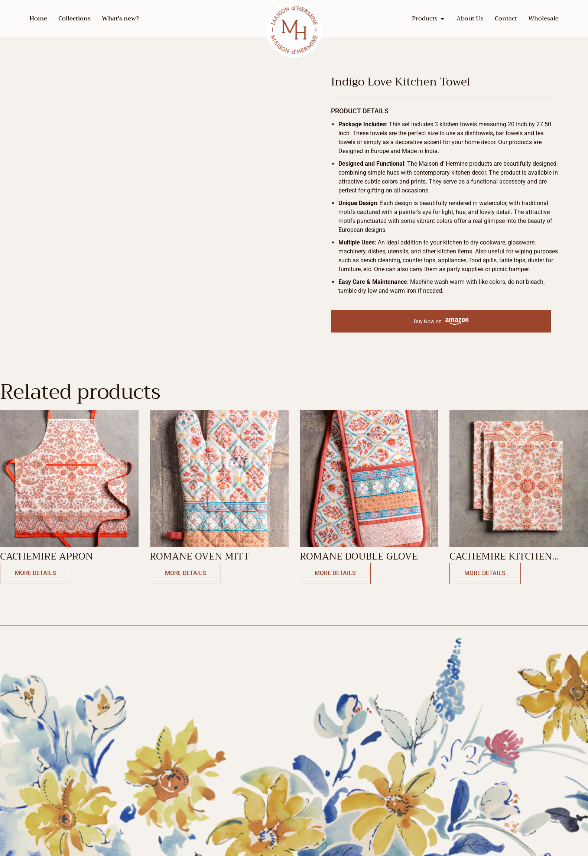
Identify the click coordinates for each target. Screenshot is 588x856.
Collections (74, 18)
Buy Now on (441, 321)
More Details (34, 573)
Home (38, 18)
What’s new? (120, 18)
